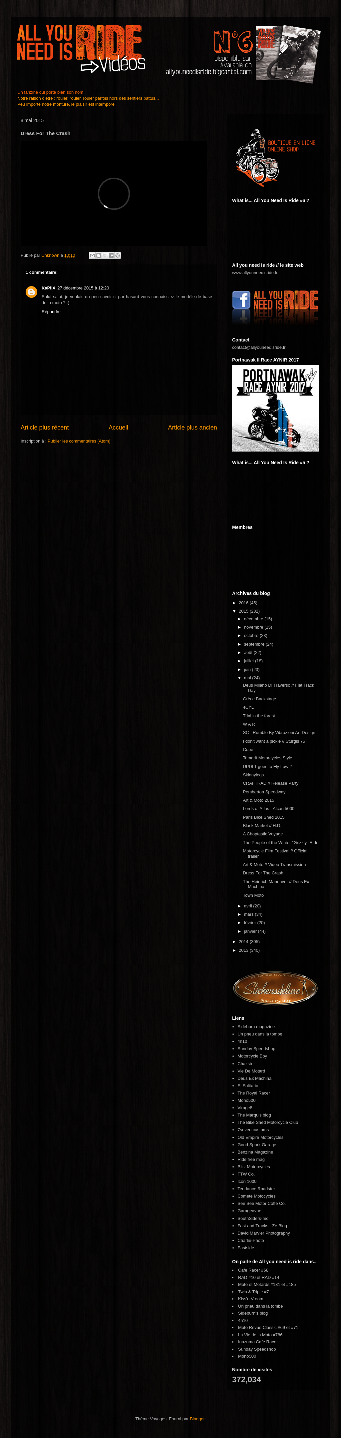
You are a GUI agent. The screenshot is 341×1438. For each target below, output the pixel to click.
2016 (244, 602)
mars (249, 914)
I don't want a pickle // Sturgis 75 (274, 741)
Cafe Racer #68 (253, 1270)
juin (248, 669)
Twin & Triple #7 (253, 1291)
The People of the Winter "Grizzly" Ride (280, 842)
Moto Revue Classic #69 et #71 (268, 1327)
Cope (248, 749)
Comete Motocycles (256, 1196)
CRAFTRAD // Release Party (270, 783)
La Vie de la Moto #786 (260, 1334)
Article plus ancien (192, 427)
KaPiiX (48, 287)
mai (248, 677)
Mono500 (246, 1100)
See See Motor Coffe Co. (261, 1203)
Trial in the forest (259, 715)
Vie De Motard (251, 1070)
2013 (244, 950)
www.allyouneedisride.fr (255, 272)
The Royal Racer (253, 1093)
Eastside (245, 1247)
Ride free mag (251, 1159)
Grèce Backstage (259, 698)
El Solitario (247, 1085)
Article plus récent (45, 427)
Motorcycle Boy (252, 1055)
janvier (251, 931)
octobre (252, 635)
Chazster (246, 1063)
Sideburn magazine (256, 1026)
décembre (254, 618)
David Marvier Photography (263, 1233)
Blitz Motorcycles (253, 1166)
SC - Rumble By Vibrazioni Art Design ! (280, 732)
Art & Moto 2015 (258, 800)
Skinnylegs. (254, 774)
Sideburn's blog (253, 1313)
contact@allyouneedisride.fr (259, 347)
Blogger (197, 1418)
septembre (255, 644)
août (249, 652)
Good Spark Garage (256, 1144)
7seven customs (253, 1129)
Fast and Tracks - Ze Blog (262, 1225)
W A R (249, 724)
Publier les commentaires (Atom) (79, 441)
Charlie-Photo (250, 1240)
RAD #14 (270, 1277)
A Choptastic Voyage (263, 833)
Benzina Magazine (255, 1152)
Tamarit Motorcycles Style (267, 757)
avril (248, 905)
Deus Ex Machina (254, 1078)
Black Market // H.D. (262, 825)
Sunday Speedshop (256, 1048)
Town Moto (253, 895)
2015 (244, 611)
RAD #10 (247, 1277)
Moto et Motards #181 (259, 1284)
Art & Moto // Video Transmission (274, 864)
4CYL (248, 707)
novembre (254, 627)
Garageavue (249, 1210)
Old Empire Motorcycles (260, 1137)
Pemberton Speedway (264, 791)
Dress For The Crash (263, 872)
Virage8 (244, 1107)
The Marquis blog (254, 1115)
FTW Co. (246, 1174)
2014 (244, 941)
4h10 (242, 1041)
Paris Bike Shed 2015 (263, 817)
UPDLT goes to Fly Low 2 (267, 766)
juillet (249, 660)
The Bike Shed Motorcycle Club (267, 1122)
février (250, 922)
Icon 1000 (246, 1181)
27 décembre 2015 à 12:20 (83, 287)
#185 (291, 1284)
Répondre (51, 311)
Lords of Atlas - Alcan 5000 (268, 808)
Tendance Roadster (256, 1188)
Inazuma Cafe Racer (258, 1341)
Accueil (118, 427)
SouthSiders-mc (252, 1218)
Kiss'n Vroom (250, 1298)
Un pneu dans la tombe (259, 1033)
